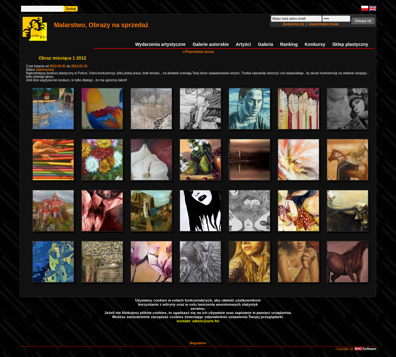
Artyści (243, 44)
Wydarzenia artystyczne (160, 44)
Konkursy (315, 44)
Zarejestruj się (294, 24)
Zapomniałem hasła (323, 24)
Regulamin (198, 343)
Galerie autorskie (211, 44)
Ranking (289, 44)
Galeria (265, 44)
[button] (363, 21)
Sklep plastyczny (350, 44)
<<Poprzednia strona (198, 52)
